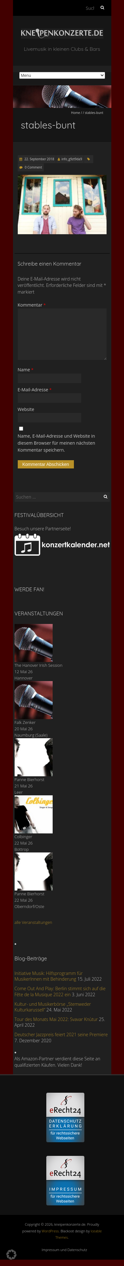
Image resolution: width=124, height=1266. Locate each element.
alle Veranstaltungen (33, 922)
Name (26, 370)
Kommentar (32, 305)
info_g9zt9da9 (72, 159)
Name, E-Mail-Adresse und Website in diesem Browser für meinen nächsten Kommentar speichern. (56, 443)
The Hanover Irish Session (38, 665)
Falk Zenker (25, 722)
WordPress (50, 1231)
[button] (11, 1254)
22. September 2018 (39, 159)
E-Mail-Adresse (35, 390)
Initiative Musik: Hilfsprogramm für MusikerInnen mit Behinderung (49, 976)
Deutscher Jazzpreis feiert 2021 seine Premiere (61, 1034)
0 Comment (33, 167)
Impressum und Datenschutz (64, 1249)
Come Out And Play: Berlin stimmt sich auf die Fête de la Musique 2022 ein (60, 991)
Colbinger (23, 836)
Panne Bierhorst (29, 779)
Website (26, 409)
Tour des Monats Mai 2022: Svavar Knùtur (56, 1019)
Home (75, 112)
